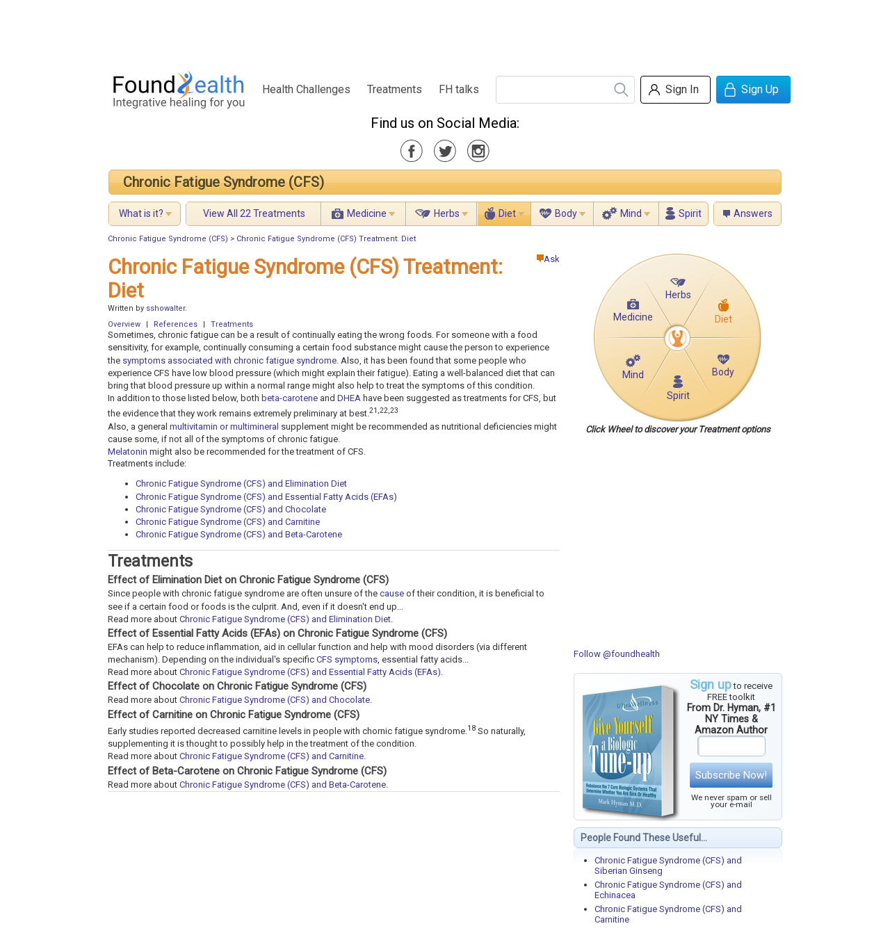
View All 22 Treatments (254, 213)
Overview (124, 324)
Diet (507, 213)
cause (392, 593)
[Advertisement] (444, 31)
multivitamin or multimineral (224, 426)
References (175, 324)
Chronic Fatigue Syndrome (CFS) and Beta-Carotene (239, 534)
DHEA (349, 398)
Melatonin (127, 451)
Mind (631, 213)
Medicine (367, 213)
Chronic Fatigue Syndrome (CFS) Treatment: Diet (326, 238)
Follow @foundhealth (617, 654)
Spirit (690, 213)
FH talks (459, 89)
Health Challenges (306, 89)
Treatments (394, 89)
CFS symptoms (347, 659)
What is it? (141, 213)
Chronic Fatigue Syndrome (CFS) (223, 182)
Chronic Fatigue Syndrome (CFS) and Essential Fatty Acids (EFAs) (266, 497)
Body (566, 213)
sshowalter (165, 308)
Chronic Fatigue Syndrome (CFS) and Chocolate (231, 509)
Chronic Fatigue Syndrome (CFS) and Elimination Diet (241, 483)
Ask (548, 259)
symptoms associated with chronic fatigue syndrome (229, 360)
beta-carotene (289, 398)
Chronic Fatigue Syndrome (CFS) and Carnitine (228, 522)
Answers (753, 213)
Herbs (447, 213)
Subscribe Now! (731, 775)
